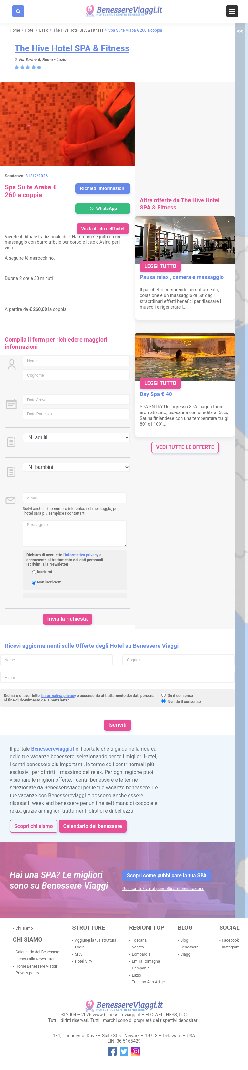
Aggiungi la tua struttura (95, 940)
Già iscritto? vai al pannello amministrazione (163, 888)
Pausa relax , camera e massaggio (182, 277)
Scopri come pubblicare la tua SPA (167, 875)
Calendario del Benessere (37, 952)
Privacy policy (27, 973)
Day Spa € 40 (156, 394)
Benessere (190, 947)
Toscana (139, 940)
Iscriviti (117, 725)
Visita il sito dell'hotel (102, 228)
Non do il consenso (184, 702)
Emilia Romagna (146, 961)
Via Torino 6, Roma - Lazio (42, 59)
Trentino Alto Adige (148, 982)
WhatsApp (102, 208)
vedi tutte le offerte (185, 447)
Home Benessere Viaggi (36, 966)
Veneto (138, 947)
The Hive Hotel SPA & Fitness (72, 48)
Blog (184, 940)
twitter (124, 1051)
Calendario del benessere (92, 826)
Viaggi (186, 954)
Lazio (136, 975)
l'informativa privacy (80, 555)
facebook (112, 1051)
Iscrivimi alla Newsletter (47, 564)
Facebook (230, 940)
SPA (78, 954)
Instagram (231, 947)
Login (80, 947)
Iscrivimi (44, 572)
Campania (140, 968)
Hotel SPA (83, 961)
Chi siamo (24, 928)
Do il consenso (180, 695)
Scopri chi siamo (33, 826)
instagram (135, 1051)
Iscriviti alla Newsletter (35, 959)
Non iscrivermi (50, 582)
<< (240, 30)
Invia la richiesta (67, 619)
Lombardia (141, 954)
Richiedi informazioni (103, 188)
